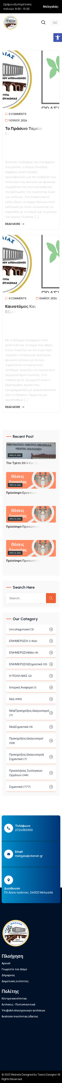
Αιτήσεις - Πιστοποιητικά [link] (18, 1004)
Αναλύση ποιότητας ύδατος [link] (20, 1016)
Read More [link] (14, 224)
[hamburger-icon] (55, 22)
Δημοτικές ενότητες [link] (15, 981)
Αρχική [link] (6, 963)
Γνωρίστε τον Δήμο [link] (14, 969)
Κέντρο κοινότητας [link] (14, 998)
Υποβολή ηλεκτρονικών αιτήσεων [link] (23, 1010)
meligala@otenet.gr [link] (29, 856)
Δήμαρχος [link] (8, 975)
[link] (57, 37)
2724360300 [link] (24, 830)
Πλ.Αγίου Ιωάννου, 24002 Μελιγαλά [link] (28, 892)
